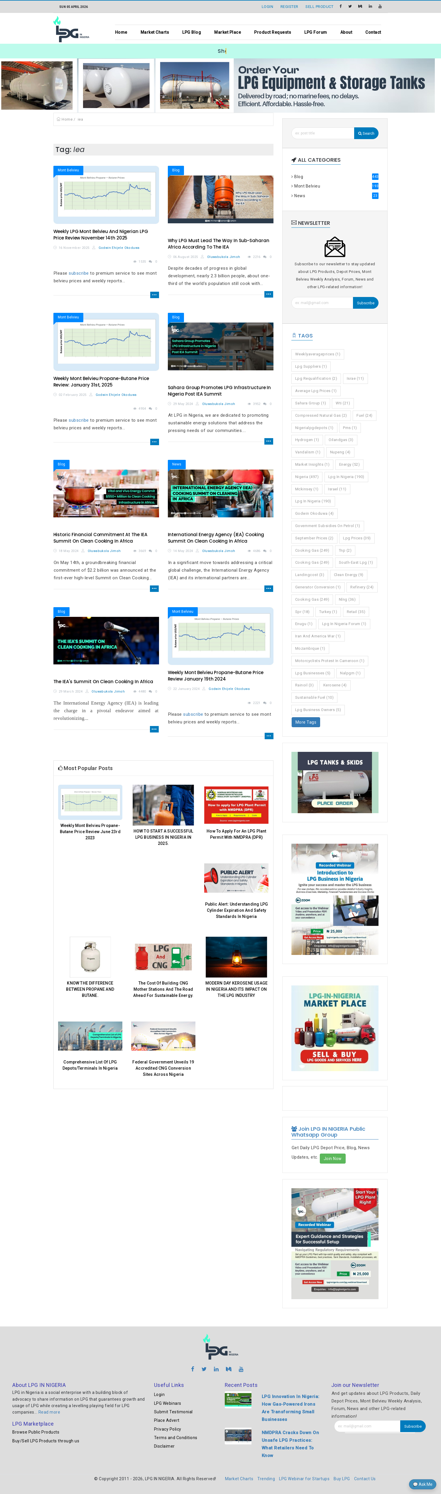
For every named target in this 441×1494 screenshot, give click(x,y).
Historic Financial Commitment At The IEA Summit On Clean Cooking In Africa (100, 537)
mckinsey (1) (307, 489)
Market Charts (155, 32)
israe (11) (355, 378)
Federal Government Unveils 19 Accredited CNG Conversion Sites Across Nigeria (163, 1068)
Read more (49, 1412)
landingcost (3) (310, 575)
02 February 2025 (72, 395)
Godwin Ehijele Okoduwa (116, 248)
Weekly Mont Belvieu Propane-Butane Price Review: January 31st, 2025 (101, 381)
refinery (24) (362, 587)
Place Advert (167, 1420)
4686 (257, 551)
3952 (257, 404)
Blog (176, 170)
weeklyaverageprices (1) (318, 354)
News (176, 464)
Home (121, 32)
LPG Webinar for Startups (304, 1478)
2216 (257, 257)
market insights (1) (312, 464)
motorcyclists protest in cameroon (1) (330, 661)
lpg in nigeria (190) (346, 477)
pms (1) (350, 428)
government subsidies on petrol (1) (327, 526)
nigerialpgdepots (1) (314, 428)
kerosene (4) (335, 685)
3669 (142, 551)
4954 (142, 409)
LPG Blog (191, 32)
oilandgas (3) (341, 440)
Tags (302, 335)
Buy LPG (342, 1478)
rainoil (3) (304, 685)
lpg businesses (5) (313, 673)
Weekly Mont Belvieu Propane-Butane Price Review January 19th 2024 (215, 675)
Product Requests (272, 32)
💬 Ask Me (422, 1484)
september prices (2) (314, 538)
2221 (257, 703)
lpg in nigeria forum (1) (344, 624)
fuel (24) (364, 415)
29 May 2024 (183, 404)
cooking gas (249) (312, 550)
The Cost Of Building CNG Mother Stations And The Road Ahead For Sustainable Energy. (163, 989)
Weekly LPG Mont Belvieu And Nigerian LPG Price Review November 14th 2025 (100, 234)
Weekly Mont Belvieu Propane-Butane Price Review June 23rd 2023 (90, 831)
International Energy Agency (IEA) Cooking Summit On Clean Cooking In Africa (216, 537)
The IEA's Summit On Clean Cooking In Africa (103, 681)
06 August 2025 (185, 257)
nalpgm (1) (350, 673)
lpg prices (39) (357, 538)
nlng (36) (347, 599)
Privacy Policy (167, 1429)
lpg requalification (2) (316, 378)
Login (159, 1394)
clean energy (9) (349, 575)
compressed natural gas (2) (321, 415)
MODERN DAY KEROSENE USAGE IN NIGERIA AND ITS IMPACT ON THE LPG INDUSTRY (236, 989)
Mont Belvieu (68, 170)
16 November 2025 (74, 248)
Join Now (333, 1158)
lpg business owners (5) (318, 710)
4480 (142, 691)
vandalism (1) (308, 452)
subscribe (79, 273)
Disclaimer (164, 1446)
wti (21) (343, 403)
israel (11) (337, 489)
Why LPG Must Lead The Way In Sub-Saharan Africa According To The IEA (218, 243)
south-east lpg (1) (356, 562)
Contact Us (365, 1478)
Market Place (227, 32)
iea (80, 119)
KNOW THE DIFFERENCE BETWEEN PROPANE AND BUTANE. (90, 989)
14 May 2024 (183, 551)
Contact (373, 32)
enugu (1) (304, 624)
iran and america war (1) (318, 636)
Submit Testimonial (173, 1411)
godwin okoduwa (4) (314, 513)
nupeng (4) (340, 452)
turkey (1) (328, 612)
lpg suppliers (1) (311, 366)
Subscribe (365, 303)
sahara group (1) (310, 403)
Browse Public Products (35, 1432)
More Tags (306, 722)
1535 (142, 262)
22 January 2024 (186, 689)
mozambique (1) (310, 648)
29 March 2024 (70, 691)
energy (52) (349, 464)
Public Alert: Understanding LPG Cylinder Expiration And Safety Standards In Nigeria (236, 910)
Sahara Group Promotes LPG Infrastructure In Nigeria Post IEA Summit (219, 390)
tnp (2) (345, 550)
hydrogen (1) (307, 440)
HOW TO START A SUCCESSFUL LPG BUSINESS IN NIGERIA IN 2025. (163, 837)
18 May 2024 (68, 551)
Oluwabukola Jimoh (220, 257)
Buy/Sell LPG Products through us (45, 1441)
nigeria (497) (307, 477)
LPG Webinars (167, 1403)
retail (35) (356, 612)
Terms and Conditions (175, 1437)
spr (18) (302, 612)
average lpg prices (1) (316, 391)
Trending (266, 1478)
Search (366, 133)
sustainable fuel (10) (314, 697)
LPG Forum (315, 32)
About (346, 32)
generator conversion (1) (318, 587)
